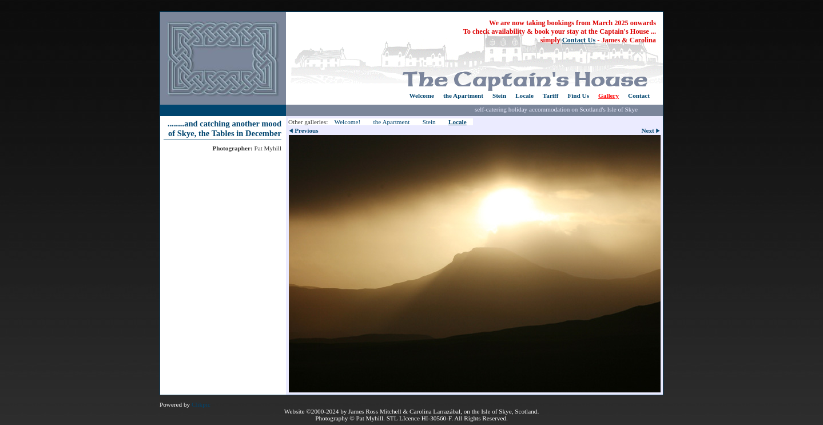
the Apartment (463, 95)
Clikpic (201, 404)
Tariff (551, 95)
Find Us (578, 95)
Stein (499, 95)
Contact (639, 95)
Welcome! (347, 121)
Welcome (421, 95)
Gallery (608, 95)
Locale (524, 95)
